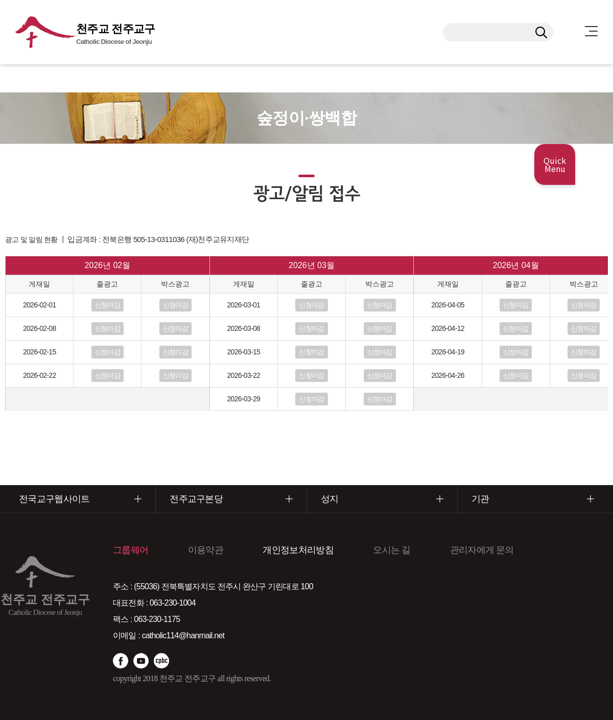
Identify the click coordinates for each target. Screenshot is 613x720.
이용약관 (205, 550)
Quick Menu (555, 164)
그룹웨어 (130, 550)
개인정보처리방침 (298, 550)
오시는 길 (391, 550)
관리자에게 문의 (482, 550)
